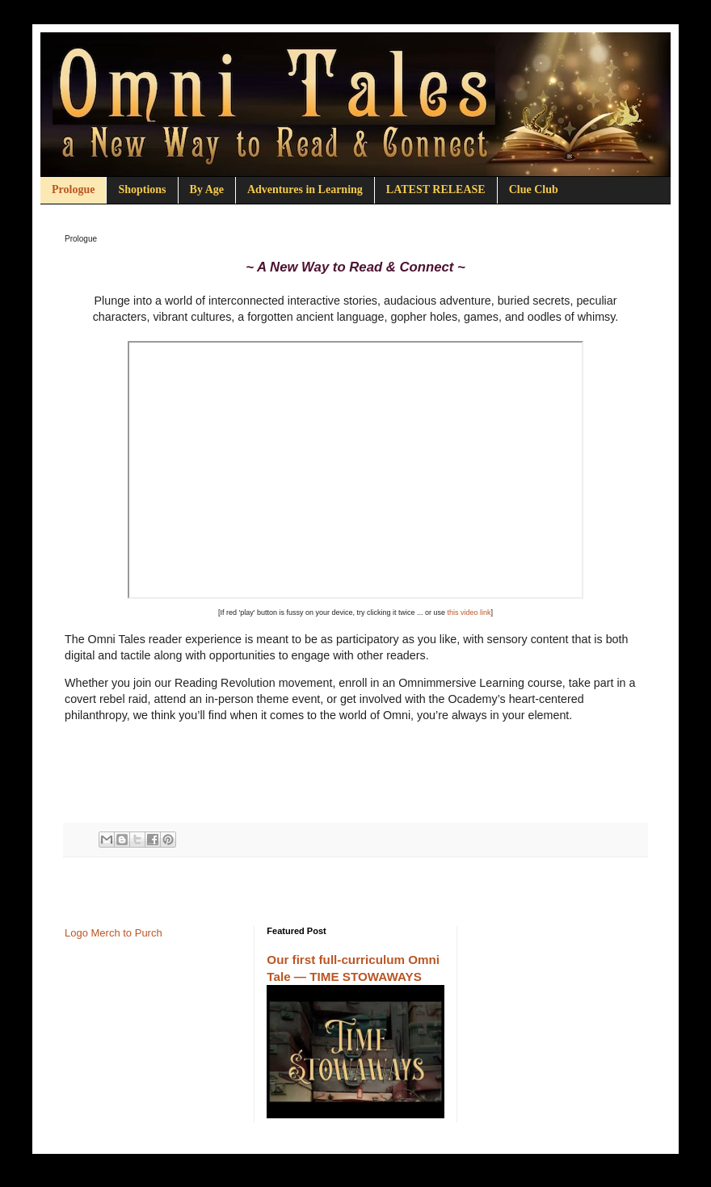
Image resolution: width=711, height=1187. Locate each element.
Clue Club (533, 189)
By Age (207, 189)
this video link (469, 612)
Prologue (73, 189)
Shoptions (142, 189)
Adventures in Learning (305, 189)
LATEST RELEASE (436, 189)
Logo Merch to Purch (113, 933)
